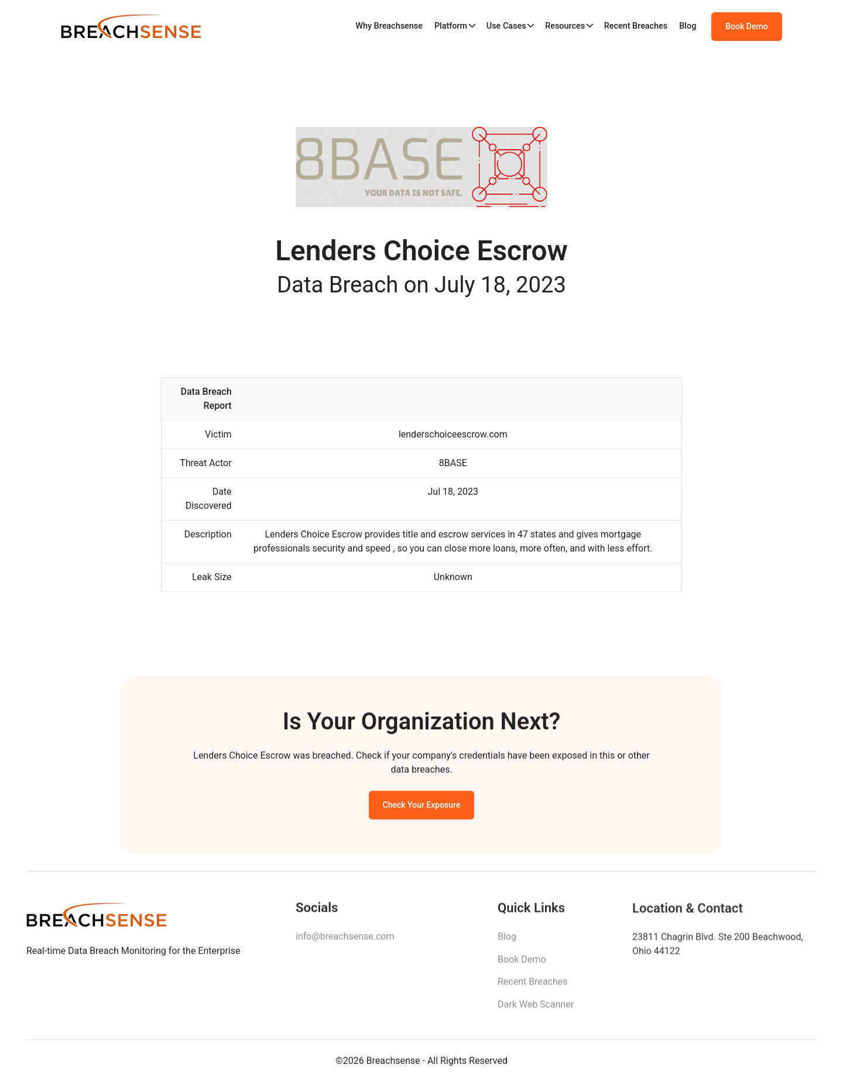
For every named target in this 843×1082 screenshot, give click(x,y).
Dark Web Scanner (536, 1008)
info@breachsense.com (345, 939)
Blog (687, 26)
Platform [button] (450, 26)
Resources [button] (565, 26)
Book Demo (746, 26)
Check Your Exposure (422, 807)
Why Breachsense (389, 26)
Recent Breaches (636, 26)
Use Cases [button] (506, 26)
